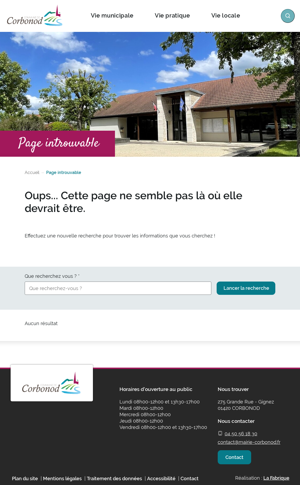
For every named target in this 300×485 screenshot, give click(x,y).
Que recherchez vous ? (52, 276)
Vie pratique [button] (172, 15)
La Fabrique (276, 482)
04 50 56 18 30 (241, 433)
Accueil (32, 172)
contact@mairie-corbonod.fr (249, 442)
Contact (236, 459)
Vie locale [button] (225, 15)
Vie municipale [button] (112, 15)
